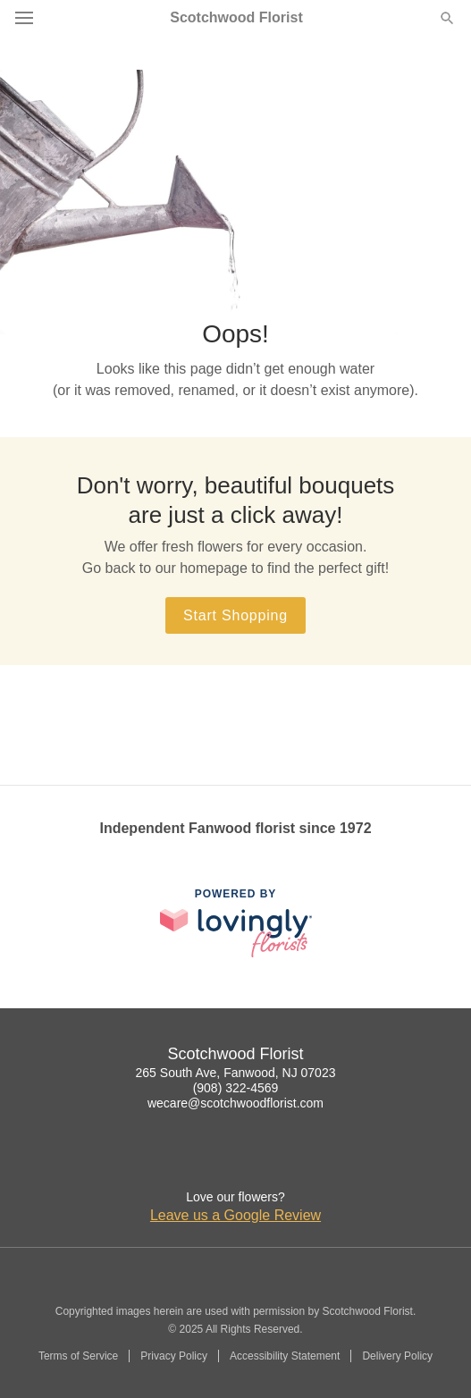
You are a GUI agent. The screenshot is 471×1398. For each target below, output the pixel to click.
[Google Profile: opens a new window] (235, 1161)
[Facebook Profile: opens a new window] (196, 1161)
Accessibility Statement (285, 1356)
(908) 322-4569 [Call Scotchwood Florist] (236, 1088)
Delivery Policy (397, 1356)
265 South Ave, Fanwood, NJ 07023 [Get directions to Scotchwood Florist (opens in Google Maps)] (236, 1072)
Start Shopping (235, 615)
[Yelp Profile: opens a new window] (275, 1161)
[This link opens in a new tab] (236, 923)
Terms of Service (78, 1356)
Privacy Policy (173, 1356)
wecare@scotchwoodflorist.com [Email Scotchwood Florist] (235, 1103)
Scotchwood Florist (236, 18)
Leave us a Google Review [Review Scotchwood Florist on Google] (235, 1215)
